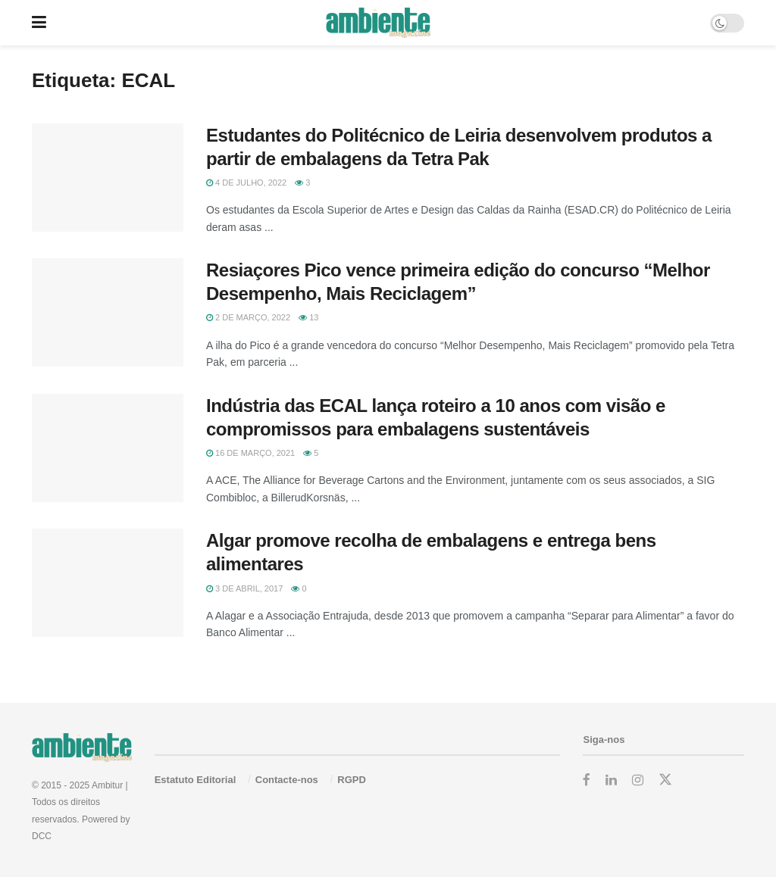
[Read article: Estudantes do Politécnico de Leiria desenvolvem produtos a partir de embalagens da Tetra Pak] (107, 177)
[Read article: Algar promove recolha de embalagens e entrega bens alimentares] (107, 583)
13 (308, 317)
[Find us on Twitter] (665, 780)
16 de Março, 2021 (250, 452)
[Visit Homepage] (378, 23)
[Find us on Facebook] (586, 780)
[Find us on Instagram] (637, 780)
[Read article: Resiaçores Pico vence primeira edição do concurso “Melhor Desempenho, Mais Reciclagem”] (107, 312)
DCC (42, 836)
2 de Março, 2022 (248, 317)
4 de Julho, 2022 (246, 182)
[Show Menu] (39, 22)
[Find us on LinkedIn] (611, 780)
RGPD (351, 779)
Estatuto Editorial (195, 779)
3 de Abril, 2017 (244, 588)
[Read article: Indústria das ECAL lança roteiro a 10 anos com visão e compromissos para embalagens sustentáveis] (107, 448)
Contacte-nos (286, 779)
